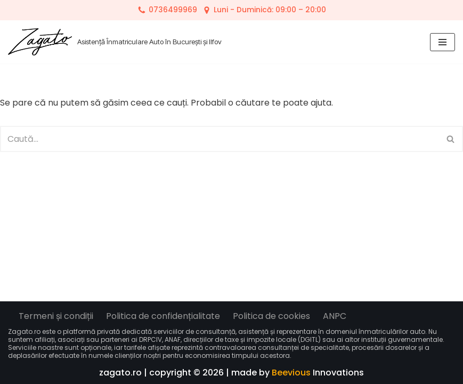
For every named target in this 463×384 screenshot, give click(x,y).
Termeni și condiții (56, 316)
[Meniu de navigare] (442, 42)
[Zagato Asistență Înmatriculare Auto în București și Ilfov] (115, 42)
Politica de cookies (271, 316)
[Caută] (219, 139)
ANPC (334, 316)
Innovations (318, 372)
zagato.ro (120, 372)
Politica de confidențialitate (163, 316)
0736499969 (173, 10)
